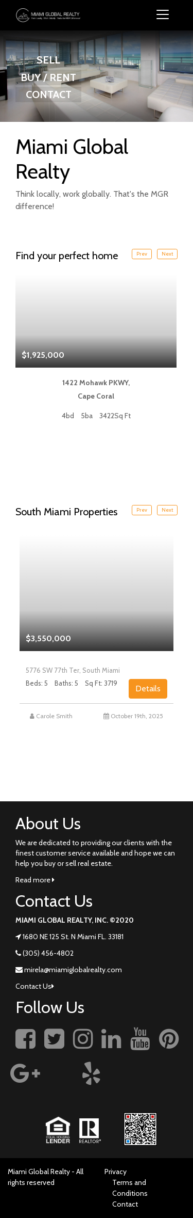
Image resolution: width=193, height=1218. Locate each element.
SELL (48, 60)
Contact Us (34, 986)
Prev (141, 253)
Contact (125, 1204)
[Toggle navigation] (162, 15)
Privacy (115, 1171)
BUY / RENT (48, 77)
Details (148, 688)
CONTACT (49, 94)
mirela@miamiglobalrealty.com (73, 969)
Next (167, 253)
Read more (35, 879)
